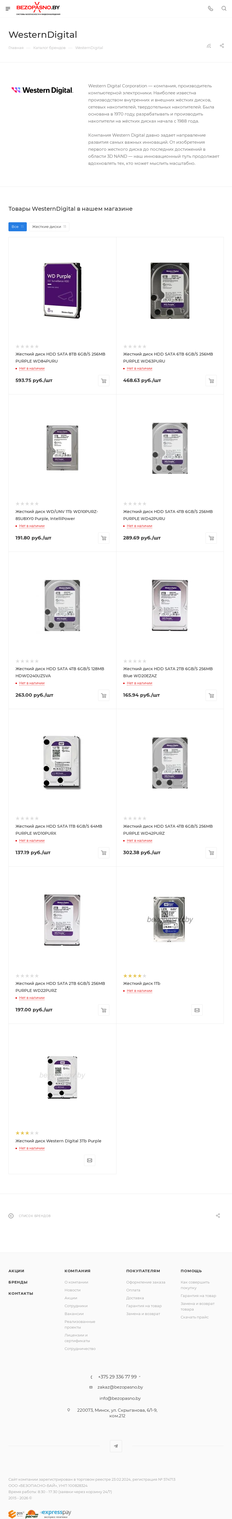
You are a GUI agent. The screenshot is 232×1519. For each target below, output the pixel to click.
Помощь (191, 1271)
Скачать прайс (195, 1317)
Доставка (135, 1298)
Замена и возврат (143, 1313)
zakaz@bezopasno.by (120, 1387)
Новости (73, 1290)
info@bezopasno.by (120, 1398)
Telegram (116, 1446)
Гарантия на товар (144, 1305)
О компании (76, 1282)
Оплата (133, 1290)
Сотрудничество (80, 1348)
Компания (78, 1271)
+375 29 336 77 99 (117, 1377)
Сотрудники (76, 1305)
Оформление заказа (145, 1282)
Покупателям (143, 1271)
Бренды (18, 1282)
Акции (16, 1271)
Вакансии (74, 1313)
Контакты (20, 1293)
